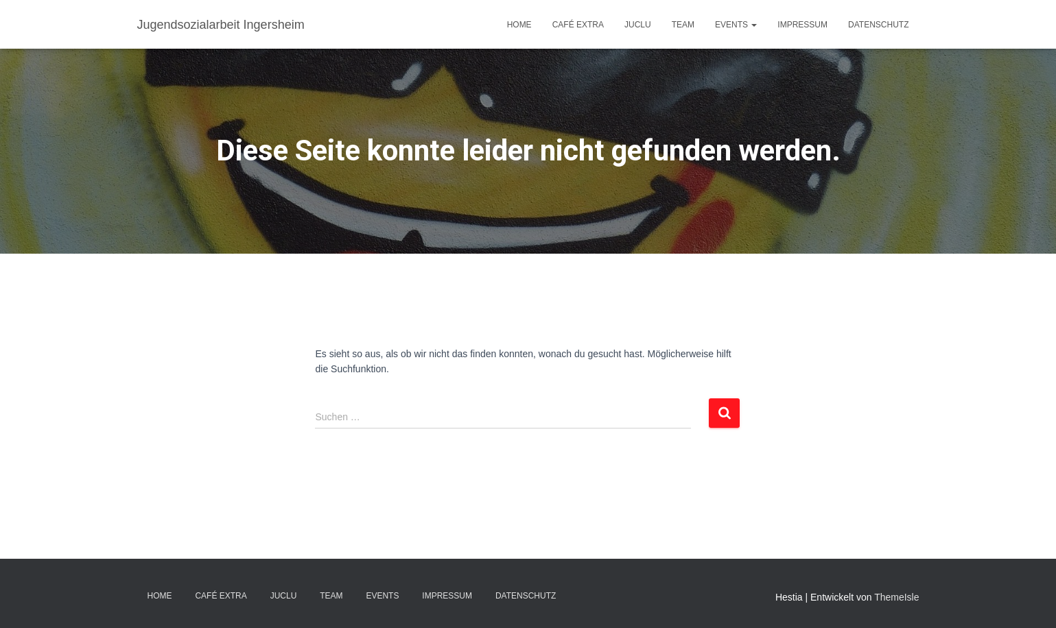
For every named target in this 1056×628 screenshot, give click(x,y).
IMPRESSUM (802, 24)
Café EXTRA (578, 24)
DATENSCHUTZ (878, 24)
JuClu (637, 24)
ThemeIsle (896, 597)
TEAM (683, 24)
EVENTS (736, 24)
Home (519, 24)
